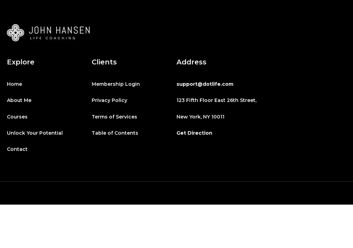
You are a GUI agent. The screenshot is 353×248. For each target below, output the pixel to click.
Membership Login (116, 84)
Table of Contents (115, 133)
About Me (19, 100)
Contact (17, 149)
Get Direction (194, 133)
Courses (17, 117)
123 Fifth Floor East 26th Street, (216, 100)
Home (14, 84)
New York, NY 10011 (200, 117)
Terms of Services (114, 117)
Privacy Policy (109, 100)
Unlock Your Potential (35, 133)
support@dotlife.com (204, 84)
